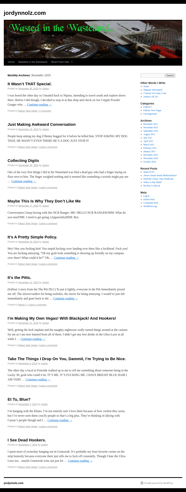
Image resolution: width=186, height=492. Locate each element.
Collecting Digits (23, 160)
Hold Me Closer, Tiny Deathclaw (158, 179)
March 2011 (148, 144)
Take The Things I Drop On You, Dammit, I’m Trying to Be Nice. (67, 359)
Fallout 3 (22, 304)
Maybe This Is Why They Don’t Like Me (44, 201)
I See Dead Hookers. (27, 440)
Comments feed (150, 202)
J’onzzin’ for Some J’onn (154, 93)
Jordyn (45, 88)
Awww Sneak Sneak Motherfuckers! (160, 175)
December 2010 (150, 155)
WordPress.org (150, 206)
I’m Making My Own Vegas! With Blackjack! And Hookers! (62, 318)
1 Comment (45, 111)
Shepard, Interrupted (152, 89)
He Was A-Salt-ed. (151, 185)
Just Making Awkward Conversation (42, 124)
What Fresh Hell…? (62, 62)
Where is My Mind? (152, 182)
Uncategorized (150, 113)
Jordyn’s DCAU (150, 96)
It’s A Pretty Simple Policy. (32, 237)
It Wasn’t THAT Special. (30, 84)
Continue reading (39, 104)
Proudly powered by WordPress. (158, 483)
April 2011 (148, 141)
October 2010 (149, 161)
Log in (146, 196)
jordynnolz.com (25, 13)
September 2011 (150, 131)
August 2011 (149, 134)
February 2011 (150, 148)
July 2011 (147, 137)
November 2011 (150, 127)
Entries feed (148, 199)
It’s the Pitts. (19, 277)
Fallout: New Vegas (27, 111)
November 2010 (150, 158)
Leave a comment (48, 147)
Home (11, 62)
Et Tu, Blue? (19, 399)
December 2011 (150, 124)
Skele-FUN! (149, 172)
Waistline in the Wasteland (32, 62)
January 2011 (149, 151)
